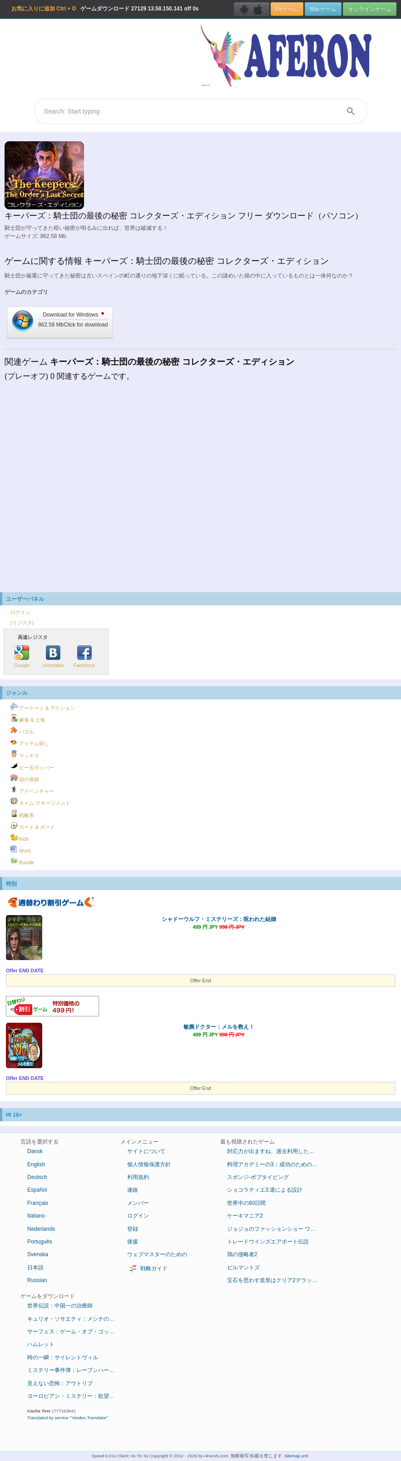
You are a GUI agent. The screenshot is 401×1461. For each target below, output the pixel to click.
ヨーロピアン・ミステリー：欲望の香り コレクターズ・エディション (76, 1396)
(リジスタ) (22, 622)
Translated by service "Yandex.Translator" (67, 1417)
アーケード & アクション (42, 707)
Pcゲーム (287, 9)
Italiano (36, 1216)
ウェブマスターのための (157, 1254)
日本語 (35, 1267)
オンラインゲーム (369, 9)
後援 (132, 1241)
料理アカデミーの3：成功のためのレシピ (276, 1164)
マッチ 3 (24, 754)
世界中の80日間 (246, 1203)
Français (37, 1203)
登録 (132, 1229)
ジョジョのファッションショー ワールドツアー (276, 1229)
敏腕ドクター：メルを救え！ (218, 1027)
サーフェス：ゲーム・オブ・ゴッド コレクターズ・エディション (76, 1331)
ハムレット (40, 1344)
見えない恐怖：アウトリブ (60, 1383)
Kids (19, 837)
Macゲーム (323, 9)
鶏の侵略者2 (242, 1254)
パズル (22, 730)
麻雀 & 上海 (27, 718)
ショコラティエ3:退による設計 (264, 1190)
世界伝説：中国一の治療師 (60, 1306)
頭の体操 (24, 778)
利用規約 (138, 1177)
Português (39, 1241)
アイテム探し (29, 742)
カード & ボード (32, 826)
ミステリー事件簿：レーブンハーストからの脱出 (76, 1370)
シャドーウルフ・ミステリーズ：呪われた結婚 (219, 919)
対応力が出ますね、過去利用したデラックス (276, 1151)
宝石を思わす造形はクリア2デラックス (275, 1280)
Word (20, 849)
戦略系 (22, 814)
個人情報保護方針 (149, 1164)
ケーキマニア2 (245, 1216)
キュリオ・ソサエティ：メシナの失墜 (73, 1319)
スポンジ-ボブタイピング (258, 1177)
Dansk (35, 1151)
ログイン (20, 612)
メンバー (138, 1203)
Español (37, 1190)
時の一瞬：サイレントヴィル (62, 1357)
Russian (37, 1280)
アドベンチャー (32, 790)
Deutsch (37, 1177)
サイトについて (146, 1151)
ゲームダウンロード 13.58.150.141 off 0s (104, 8)
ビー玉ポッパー (32, 766)
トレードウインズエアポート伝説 (268, 1241)
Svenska (37, 1254)
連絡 (132, 1190)
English (36, 1164)
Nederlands (41, 1229)
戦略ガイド (147, 1268)
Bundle (22, 861)
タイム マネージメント (40, 801)
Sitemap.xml (296, 1455)
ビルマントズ (243, 1267)
